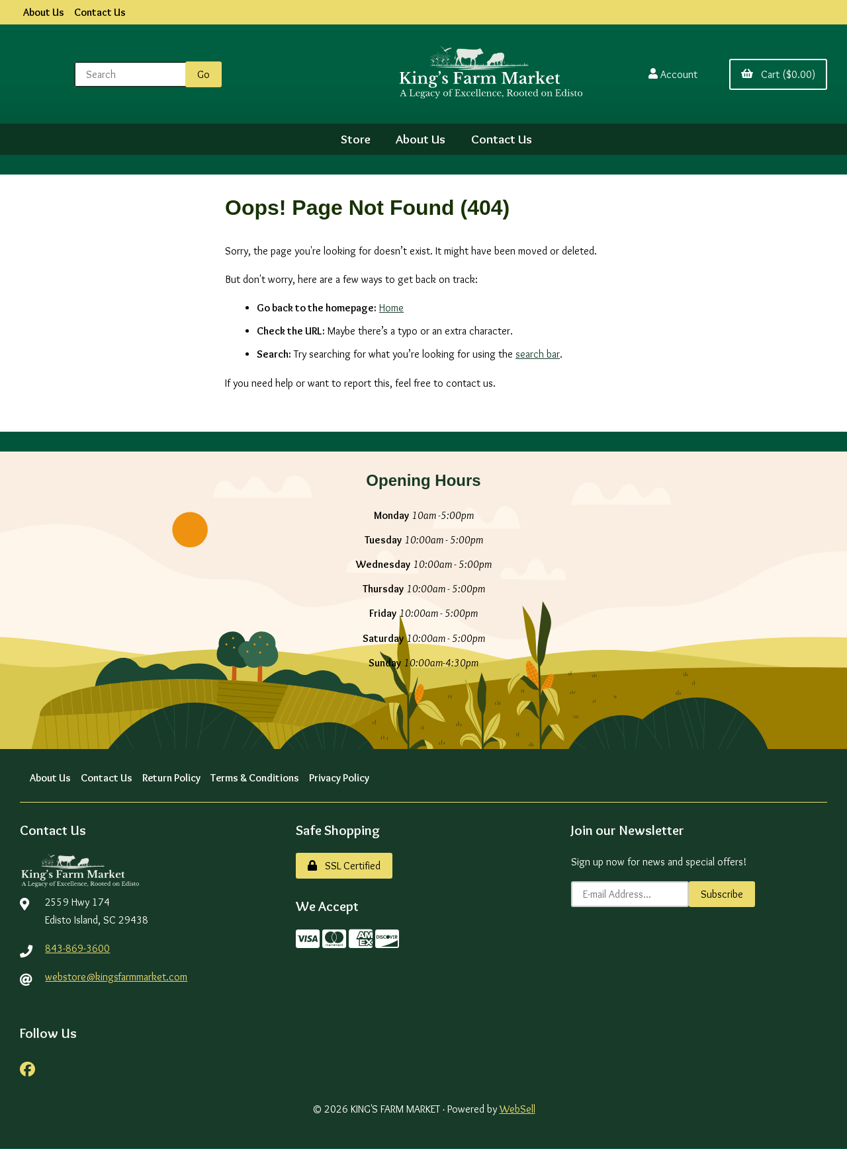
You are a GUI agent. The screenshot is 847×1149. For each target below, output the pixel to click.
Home (391, 307)
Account (672, 74)
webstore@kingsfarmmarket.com (116, 977)
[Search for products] (132, 74)
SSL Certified (344, 865)
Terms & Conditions (255, 778)
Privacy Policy (340, 778)
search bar (537, 354)
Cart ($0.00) (778, 74)
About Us (43, 12)
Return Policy (171, 778)
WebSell (517, 1109)
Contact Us (100, 12)
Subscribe (722, 894)
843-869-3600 (77, 948)
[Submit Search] (203, 74)
